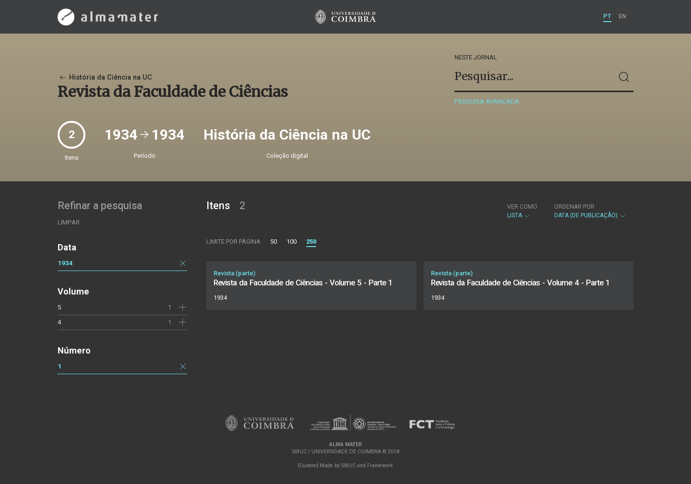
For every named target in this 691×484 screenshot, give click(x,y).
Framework (380, 465)
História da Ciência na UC (105, 77)
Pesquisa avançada (486, 101)
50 (273, 241)
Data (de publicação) (590, 211)
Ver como (522, 206)
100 (291, 241)
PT (607, 16)
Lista (522, 211)
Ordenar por (574, 206)
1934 (65, 263)
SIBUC (348, 465)
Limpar (69, 222)
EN (622, 16)
